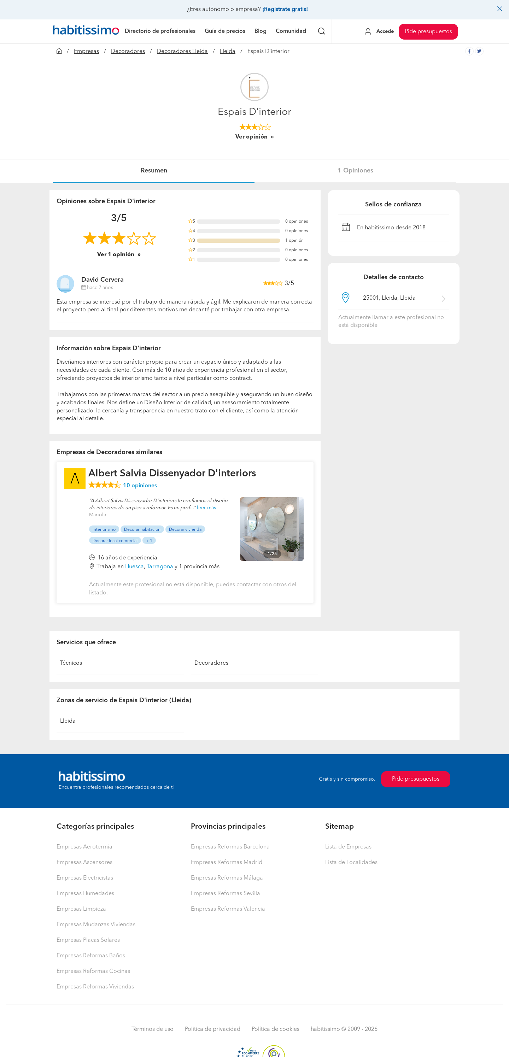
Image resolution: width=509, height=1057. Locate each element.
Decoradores (128, 51)
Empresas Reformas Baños (91, 956)
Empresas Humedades (85, 894)
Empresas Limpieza (81, 909)
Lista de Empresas (348, 847)
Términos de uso (152, 1029)
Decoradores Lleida (182, 51)
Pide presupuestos (428, 32)
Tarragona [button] (160, 567)
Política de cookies (275, 1029)
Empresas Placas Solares (88, 940)
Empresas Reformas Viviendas (95, 987)
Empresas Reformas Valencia (228, 909)
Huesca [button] (134, 567)
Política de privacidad (212, 1029)
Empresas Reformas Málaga (227, 878)
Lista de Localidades (351, 862)
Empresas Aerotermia (84, 847)
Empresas (86, 51)
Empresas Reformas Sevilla (225, 894)
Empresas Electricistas (85, 878)
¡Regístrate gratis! (285, 9)
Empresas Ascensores (84, 862)
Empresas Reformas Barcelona (230, 847)
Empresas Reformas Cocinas (93, 971)
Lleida (227, 51)
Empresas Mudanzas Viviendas (96, 925)
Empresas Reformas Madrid (226, 862)
